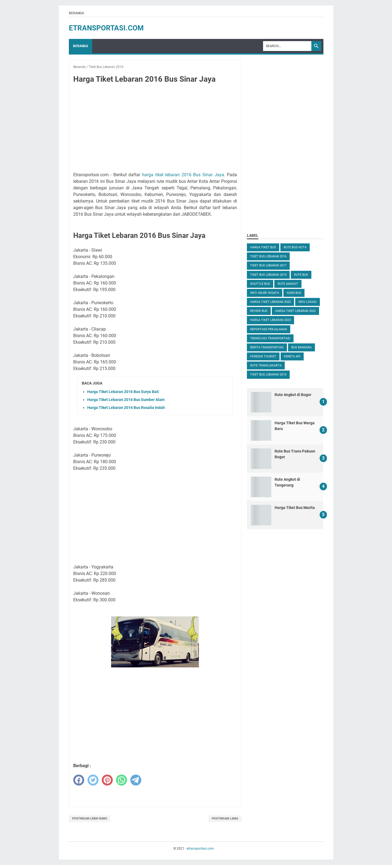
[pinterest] (107, 780)
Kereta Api (292, 356)
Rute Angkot (288, 284)
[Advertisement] (155, 128)
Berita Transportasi (267, 347)
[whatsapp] (121, 780)
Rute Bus (301, 275)
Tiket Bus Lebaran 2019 (268, 275)
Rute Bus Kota (295, 247)
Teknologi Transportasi (270, 338)
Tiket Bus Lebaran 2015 (268, 374)
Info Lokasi (307, 302)
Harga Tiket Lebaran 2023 (270, 320)
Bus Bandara (301, 347)
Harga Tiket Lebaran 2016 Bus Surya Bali (123, 391)
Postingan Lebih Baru (89, 818)
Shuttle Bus (260, 284)
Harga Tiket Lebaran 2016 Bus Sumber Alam (126, 399)
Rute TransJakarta (265, 365)
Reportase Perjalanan (268, 329)
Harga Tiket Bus (263, 247)
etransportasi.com (106, 28)
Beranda (76, 13)
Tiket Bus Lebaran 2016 (268, 256)
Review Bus (258, 311)
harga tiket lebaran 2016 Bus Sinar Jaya (183, 174)
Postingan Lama (225, 818)
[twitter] (93, 780)
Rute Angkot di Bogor (293, 394)
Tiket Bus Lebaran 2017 (268, 265)
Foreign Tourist (263, 356)
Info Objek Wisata (264, 293)
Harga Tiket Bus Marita (295, 507)
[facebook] (78, 780)
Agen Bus (294, 293)
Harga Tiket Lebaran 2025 (270, 302)
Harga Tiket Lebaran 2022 (295, 311)
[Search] (287, 46)
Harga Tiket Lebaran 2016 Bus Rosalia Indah (126, 407)
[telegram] (135, 780)
